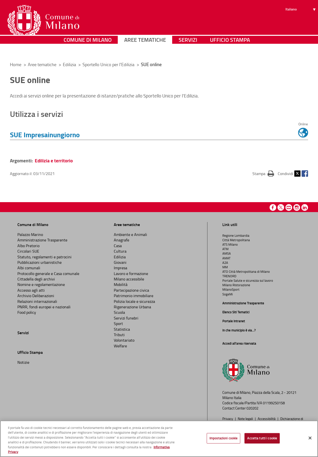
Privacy (228, 418)
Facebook (305, 173)
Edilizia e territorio (54, 160)
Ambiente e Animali (130, 234)
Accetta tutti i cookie (262, 438)
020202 (252, 408)
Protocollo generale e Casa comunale (48, 273)
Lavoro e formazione (131, 273)
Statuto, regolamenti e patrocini (44, 257)
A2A (225, 262)
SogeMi (227, 294)
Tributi (119, 334)
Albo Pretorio (28, 245)
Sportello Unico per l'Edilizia (108, 64)
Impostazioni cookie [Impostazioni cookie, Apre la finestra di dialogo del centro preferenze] (223, 438)
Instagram (296, 207)
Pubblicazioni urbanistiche (39, 262)
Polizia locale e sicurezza (134, 301)
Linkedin (304, 207)
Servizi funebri (126, 318)
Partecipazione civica (131, 290)
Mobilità (120, 284)
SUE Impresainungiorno (45, 134)
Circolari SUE (28, 251)
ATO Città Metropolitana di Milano (246, 271)
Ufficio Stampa (230, 51)
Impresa (120, 268)
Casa (118, 245)
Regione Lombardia (235, 235)
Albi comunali (28, 268)
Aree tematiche (145, 51)
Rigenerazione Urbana (132, 307)
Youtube (288, 207)
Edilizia (70, 64)
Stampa (263, 173)
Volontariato (124, 340)
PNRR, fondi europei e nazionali (44, 307)
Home (15, 64)
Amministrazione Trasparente (42, 240)
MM (225, 267)
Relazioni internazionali (37, 301)
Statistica (122, 329)
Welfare (120, 346)
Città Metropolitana (236, 240)
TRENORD (229, 276)
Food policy (26, 312)
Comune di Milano (88, 51)
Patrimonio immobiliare (133, 295)
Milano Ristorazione (236, 285)
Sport (118, 323)
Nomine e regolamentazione (41, 284)
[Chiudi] (310, 438)
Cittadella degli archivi (36, 279)
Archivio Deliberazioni (35, 295)
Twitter (297, 173)
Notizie (23, 362)
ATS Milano (230, 244)
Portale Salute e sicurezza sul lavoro (247, 280)
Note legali (246, 418)
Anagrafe (121, 240)
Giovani (120, 262)
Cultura (120, 251)
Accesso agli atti (31, 290)
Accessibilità (267, 418)
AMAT (226, 258)
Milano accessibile (129, 279)
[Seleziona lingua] (301, 22)
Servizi (188, 51)
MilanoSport (230, 289)
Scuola (119, 312)
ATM (225, 249)
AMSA (226, 253)
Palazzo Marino (30, 234)
